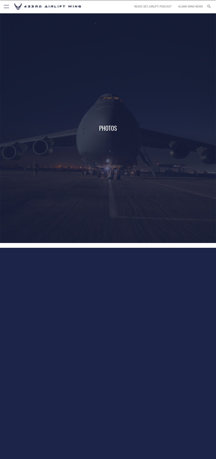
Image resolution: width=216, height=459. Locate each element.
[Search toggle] (210, 7)
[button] (5, 6)
